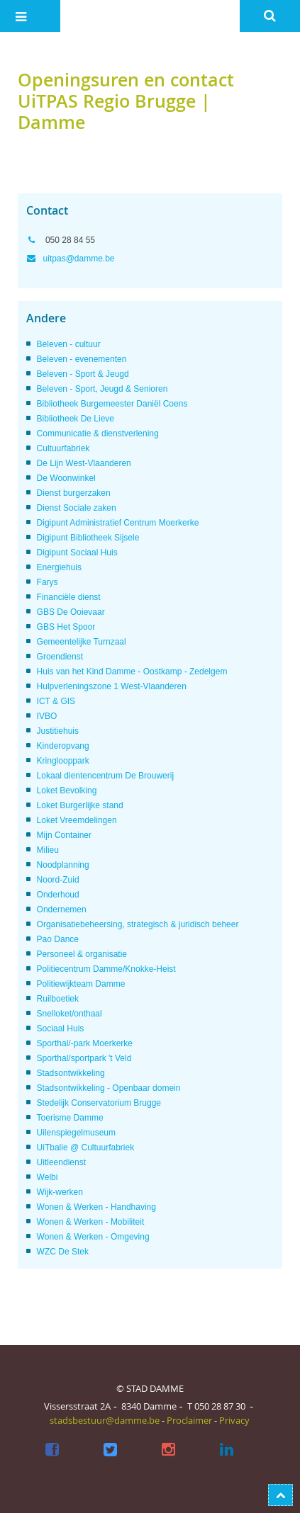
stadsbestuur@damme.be (105, 1420)
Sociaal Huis (60, 1028)
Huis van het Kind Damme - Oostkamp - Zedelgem (132, 671)
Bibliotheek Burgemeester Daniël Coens (112, 404)
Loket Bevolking (67, 790)
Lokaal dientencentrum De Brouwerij (105, 776)
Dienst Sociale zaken (76, 508)
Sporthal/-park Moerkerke (85, 1043)
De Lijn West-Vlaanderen (84, 463)
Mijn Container (64, 835)
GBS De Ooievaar (71, 612)
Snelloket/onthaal (69, 1014)
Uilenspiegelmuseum (76, 1133)
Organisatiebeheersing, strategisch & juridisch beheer (138, 924)
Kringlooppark (63, 761)
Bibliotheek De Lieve (75, 419)
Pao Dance (58, 939)
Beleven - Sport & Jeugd (83, 374)
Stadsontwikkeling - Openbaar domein (109, 1088)
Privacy (234, 1420)
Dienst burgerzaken (74, 493)
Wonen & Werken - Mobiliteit (91, 1222)
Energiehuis (59, 567)
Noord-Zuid (58, 880)
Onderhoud (58, 895)
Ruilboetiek (58, 999)
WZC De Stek (63, 1252)
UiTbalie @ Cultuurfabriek (86, 1147)
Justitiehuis (58, 731)
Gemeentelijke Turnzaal (81, 642)
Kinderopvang (63, 746)
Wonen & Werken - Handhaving (96, 1207)
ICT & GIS (56, 701)
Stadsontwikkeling (71, 1073)
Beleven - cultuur (69, 344)
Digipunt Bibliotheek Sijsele (88, 538)
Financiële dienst (69, 597)
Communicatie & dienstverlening (98, 433)
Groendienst (60, 657)
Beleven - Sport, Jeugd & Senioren (102, 389)
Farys (47, 582)
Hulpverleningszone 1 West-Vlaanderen (112, 686)
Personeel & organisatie (82, 954)
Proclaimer (189, 1420)
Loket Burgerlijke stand (80, 805)
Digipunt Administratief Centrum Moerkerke (118, 523)
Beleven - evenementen (82, 359)
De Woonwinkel (66, 478)
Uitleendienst (61, 1162)
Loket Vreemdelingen (77, 820)
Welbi (47, 1177)
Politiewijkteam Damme (81, 984)
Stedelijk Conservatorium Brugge (99, 1103)
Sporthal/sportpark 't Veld (84, 1058)
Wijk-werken (60, 1192)
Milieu (48, 850)
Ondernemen (62, 909)
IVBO (47, 716)
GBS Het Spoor (66, 627)
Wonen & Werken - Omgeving (93, 1237)
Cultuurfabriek (63, 448)
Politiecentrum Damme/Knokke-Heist (106, 969)
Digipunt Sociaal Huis (77, 552)
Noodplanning (63, 865)
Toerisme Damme (70, 1118)
